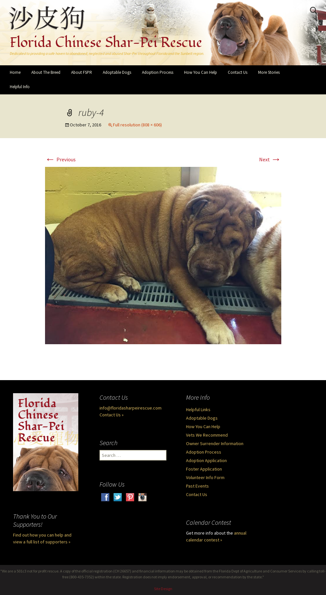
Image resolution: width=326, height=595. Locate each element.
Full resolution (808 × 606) (137, 125)
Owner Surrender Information (214, 443)
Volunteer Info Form (205, 477)
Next (270, 159)
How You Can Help (200, 72)
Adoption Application (206, 460)
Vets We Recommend (207, 435)
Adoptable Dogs (117, 72)
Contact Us (237, 72)
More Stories (269, 72)
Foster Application (204, 469)
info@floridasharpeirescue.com (131, 408)
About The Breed (45, 72)
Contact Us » (112, 415)
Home (15, 72)
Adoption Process (157, 72)
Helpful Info (20, 86)
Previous (60, 159)
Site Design (163, 588)
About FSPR (81, 72)
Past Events (197, 486)
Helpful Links (198, 409)
